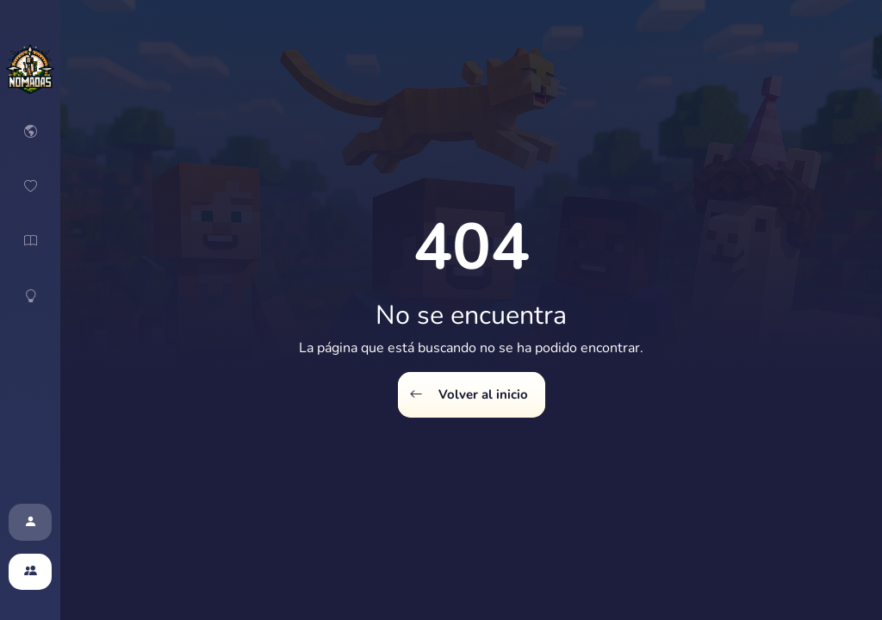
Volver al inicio (469, 395)
